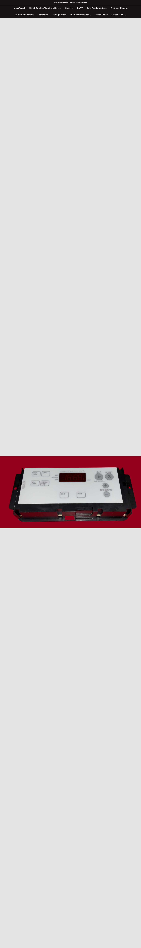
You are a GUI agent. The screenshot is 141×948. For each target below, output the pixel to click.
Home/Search (19, 8)
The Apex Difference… (80, 15)
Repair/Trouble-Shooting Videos (44, 8)
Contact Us (43, 15)
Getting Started (59, 15)
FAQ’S (80, 8)
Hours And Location (24, 15)
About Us (69, 8)
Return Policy (101, 15)
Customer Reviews (119, 8)
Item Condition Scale (97, 8)
